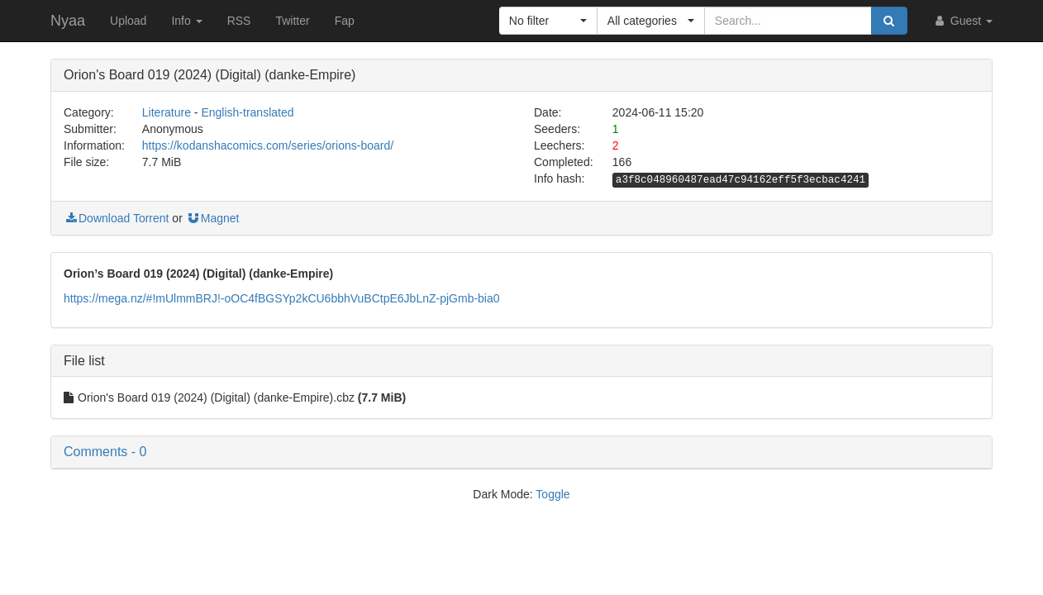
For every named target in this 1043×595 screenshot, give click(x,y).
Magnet (213, 218)
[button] (548, 21)
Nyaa (67, 20)
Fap (345, 20)
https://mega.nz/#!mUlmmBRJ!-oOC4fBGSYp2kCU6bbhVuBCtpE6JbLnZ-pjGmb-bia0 (282, 298)
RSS (239, 20)
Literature (166, 112)
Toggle (552, 494)
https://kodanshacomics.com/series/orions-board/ (267, 145)
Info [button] (186, 20)
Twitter (292, 20)
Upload (128, 20)
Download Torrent (116, 218)
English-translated (247, 112)
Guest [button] (962, 20)
